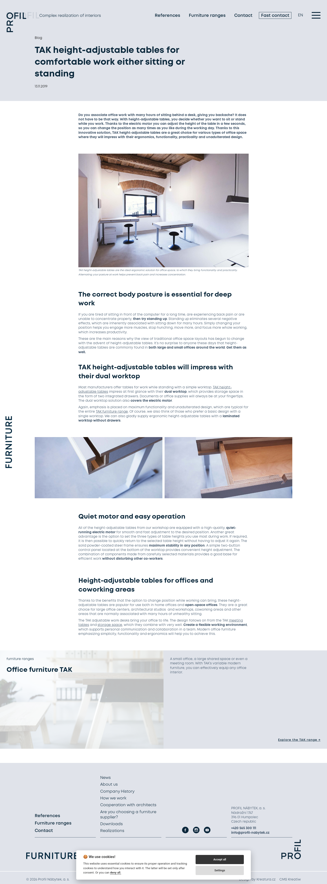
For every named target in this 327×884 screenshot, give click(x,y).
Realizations (112, 831)
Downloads (111, 824)
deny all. (115, 872)
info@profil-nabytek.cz (250, 832)
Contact (243, 16)
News (105, 778)
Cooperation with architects (128, 805)
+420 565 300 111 (243, 828)
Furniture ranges (207, 16)
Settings (219, 870)
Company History (117, 791)
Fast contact (275, 16)
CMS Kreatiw (290, 879)
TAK (99, 411)
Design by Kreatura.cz (257, 879)
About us (109, 784)
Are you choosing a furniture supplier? (128, 814)
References (167, 16)
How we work (113, 798)
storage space (110, 625)
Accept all (219, 859)
